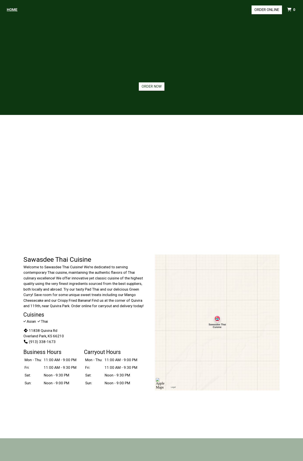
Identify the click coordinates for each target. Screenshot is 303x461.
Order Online (266, 9)
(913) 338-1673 (39, 342)
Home (12, 9)
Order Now (152, 86)
